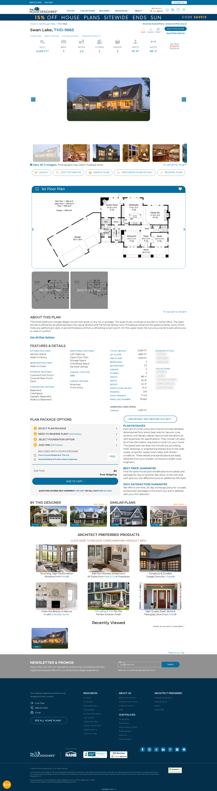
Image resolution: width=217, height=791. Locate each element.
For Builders (88, 702)
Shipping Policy (125, 731)
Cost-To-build (88, 718)
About (139, 11)
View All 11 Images (43, 164)
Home (33, 24)
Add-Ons (48, 445)
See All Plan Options (42, 337)
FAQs (121, 710)
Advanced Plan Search (176, 24)
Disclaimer (123, 735)
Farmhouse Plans (47, 24)
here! (152, 670)
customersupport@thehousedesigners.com (61, 782)
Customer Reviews (126, 706)
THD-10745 (35, 525)
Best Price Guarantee (127, 698)
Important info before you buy (150, 419)
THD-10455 (75, 525)
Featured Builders (90, 706)
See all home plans (49, 720)
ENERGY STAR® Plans (92, 726)
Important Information (128, 702)
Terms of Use (124, 723)
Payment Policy (125, 739)
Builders (105, 11)
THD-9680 (115, 525)
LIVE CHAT (80, 491)
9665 (36, 647)
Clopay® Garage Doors (163, 698)
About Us (125, 693)
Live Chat (48, 2)
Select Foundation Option (53, 439)
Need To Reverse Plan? (57, 434)
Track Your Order (90, 734)
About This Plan (52, 36)
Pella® (156, 706)
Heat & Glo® (159, 710)
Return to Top (177, 652)
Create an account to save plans (169, 626)
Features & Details (70, 36)
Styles (71, 11)
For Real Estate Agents (92, 714)
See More (100, 504)
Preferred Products (91, 36)
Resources (122, 11)
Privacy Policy (124, 719)
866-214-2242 (35, 2)
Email (35, 712)
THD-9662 (155, 525)
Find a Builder (89, 710)
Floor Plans (35, 36)
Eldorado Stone (160, 702)
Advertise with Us (90, 730)
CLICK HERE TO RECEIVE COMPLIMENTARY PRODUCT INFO (108, 540)
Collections (88, 11)
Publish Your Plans (90, 722)
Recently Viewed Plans (153, 24)
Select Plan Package (49, 428)
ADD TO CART (75, 481)
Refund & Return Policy (128, 727)
